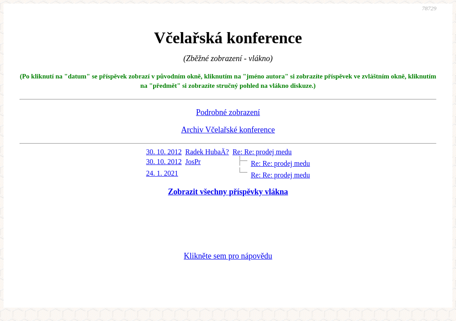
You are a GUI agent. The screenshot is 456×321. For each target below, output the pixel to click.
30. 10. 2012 (164, 152)
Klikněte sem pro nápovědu (228, 255)
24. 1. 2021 (162, 173)
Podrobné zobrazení (228, 112)
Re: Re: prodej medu (262, 152)
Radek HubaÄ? (207, 152)
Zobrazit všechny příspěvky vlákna (228, 191)
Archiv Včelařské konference (228, 129)
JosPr (193, 161)
